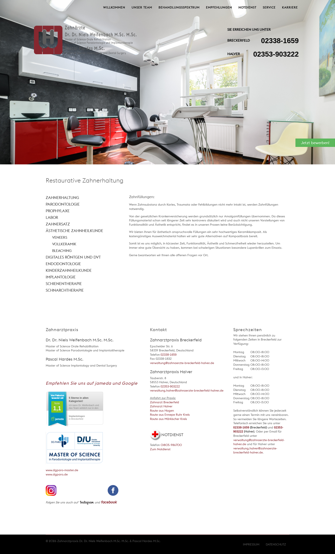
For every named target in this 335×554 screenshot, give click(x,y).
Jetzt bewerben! (315, 142)
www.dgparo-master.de (62, 470)
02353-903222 (276, 54)
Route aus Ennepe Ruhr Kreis (170, 414)
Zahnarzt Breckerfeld (164, 402)
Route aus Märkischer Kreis (168, 419)
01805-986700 (171, 445)
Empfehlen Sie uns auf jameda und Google (92, 383)
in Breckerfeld (77, 417)
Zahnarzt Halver (161, 406)
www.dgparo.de (57, 474)
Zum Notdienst (160, 449)
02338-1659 (280, 41)
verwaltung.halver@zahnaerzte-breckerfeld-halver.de (186, 390)
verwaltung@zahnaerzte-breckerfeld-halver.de (182, 363)
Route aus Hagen (162, 410)
